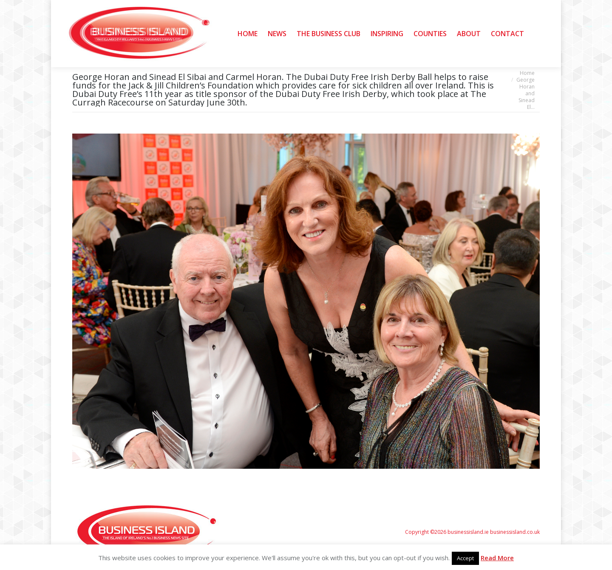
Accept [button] (465, 558)
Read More (497, 557)
